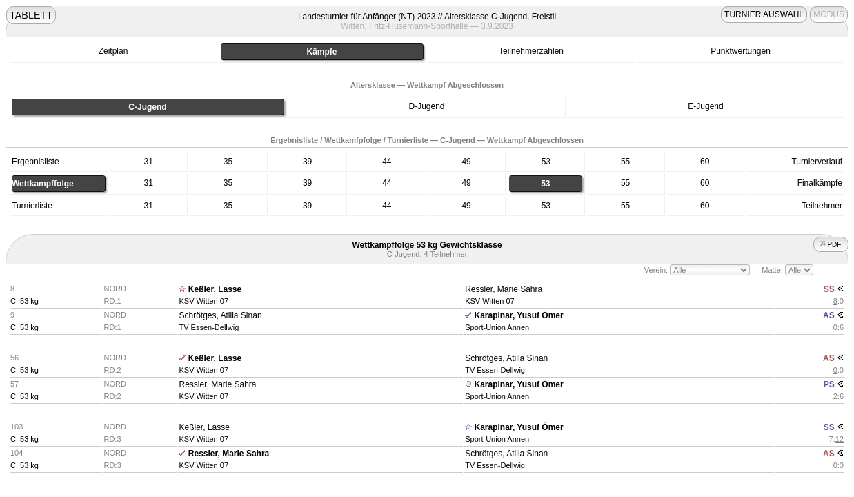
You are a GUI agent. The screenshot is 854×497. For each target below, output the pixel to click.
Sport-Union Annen (497, 327)
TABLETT (31, 15)
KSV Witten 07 (203, 301)
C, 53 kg (24, 301)
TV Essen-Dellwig (209, 327)
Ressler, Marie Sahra (503, 289)
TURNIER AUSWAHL (764, 14)
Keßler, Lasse (214, 289)
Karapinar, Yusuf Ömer (519, 315)
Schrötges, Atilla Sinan (220, 315)
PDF (831, 244)
